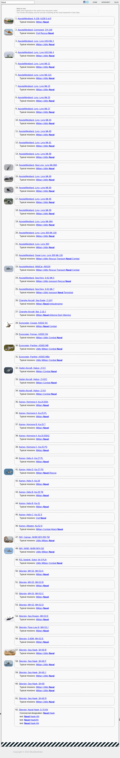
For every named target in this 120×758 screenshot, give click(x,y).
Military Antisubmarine (49, 304)
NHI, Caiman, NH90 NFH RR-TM (34, 537)
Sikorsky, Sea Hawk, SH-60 (31, 684)
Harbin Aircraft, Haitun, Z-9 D (32, 390)
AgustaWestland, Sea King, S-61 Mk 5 (36, 278)
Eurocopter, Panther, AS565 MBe (34, 357)
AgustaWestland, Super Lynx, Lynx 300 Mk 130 (41, 255)
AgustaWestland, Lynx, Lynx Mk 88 (35, 154)
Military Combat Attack (49, 529)
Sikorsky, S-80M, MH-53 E (31, 639)
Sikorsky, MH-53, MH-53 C (31, 593)
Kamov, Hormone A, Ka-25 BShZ (34, 436)
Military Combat (46, 326)
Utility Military (45, 540)
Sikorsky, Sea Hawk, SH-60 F (32, 661)
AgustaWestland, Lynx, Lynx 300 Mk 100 (37, 233)
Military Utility (45, 44)
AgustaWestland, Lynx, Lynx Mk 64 (35, 120)
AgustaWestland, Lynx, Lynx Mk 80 (35, 131)
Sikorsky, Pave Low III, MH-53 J (33, 627)
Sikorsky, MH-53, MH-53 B (31, 582)
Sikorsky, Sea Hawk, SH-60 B (32, 650)
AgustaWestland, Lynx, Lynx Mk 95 (35, 199)
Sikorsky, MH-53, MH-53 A (31, 571)
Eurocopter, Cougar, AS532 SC (33, 323)
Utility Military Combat (49, 349)
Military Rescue (46, 473)
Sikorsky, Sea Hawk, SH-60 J (32, 672)
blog (117, 2)
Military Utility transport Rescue (53, 281)
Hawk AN (31, 723)
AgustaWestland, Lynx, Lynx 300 (34, 244)
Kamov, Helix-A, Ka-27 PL (31, 458)
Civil (41, 518)
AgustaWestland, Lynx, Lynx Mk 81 (35, 142)
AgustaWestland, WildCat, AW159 (34, 266)
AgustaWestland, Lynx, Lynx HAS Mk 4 (36, 52)
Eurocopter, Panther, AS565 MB (33, 345)
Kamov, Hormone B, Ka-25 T (32, 424)
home (95, 2)
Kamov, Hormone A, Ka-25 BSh (33, 402)
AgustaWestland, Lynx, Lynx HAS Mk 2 (36, 41)
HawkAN (31, 720)
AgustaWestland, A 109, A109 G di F (34, 18)
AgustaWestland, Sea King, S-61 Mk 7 (36, 289)
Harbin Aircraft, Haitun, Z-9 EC (33, 379)
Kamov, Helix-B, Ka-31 (29, 503)
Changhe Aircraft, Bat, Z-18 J (32, 312)
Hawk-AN (31, 716)
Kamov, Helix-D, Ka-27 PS (31, 469)
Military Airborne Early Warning (53, 315)
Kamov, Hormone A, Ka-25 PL (33, 413)
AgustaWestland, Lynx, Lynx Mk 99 (35, 210)
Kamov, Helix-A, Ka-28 (29, 481)
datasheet (106, 2)
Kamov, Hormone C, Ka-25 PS (33, 447)
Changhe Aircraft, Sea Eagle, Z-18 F (36, 300)
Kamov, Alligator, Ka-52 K (30, 526)
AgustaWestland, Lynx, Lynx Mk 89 (35, 176)
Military (42, 22)
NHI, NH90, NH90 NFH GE (31, 548)
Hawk (49, 713)
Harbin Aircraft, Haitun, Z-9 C (32, 368)
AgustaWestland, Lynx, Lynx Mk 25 (34, 97)
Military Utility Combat (49, 338)
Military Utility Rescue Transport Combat (58, 259)
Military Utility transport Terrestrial (54, 292)
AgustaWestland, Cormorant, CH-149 (35, 30)
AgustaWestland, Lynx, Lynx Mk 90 (35, 188)
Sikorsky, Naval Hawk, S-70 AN (33, 710)
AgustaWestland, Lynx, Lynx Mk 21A (34, 75)
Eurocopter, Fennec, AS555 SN (33, 334)
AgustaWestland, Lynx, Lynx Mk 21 (34, 64)
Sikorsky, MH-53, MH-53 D (31, 605)
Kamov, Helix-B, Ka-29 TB (31, 492)
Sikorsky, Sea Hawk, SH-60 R (32, 698)
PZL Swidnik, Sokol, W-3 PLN (32, 560)
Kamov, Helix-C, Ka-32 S (30, 515)
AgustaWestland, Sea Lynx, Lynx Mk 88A (38, 165)
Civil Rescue (45, 33)
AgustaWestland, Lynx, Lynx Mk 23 (34, 86)
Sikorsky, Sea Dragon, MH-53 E (33, 616)
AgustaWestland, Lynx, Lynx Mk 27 (34, 109)
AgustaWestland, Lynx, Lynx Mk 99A (36, 221)
